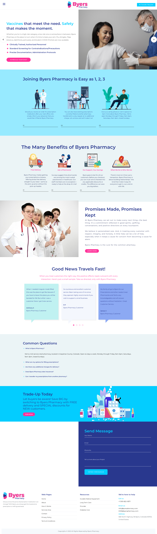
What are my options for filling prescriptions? (42, 362)
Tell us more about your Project (95, 459)
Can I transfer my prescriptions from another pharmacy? (46, 376)
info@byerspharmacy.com (128, 508)
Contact (44, 514)
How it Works (46, 506)
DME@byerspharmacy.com (128, 511)
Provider (83, 506)
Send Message (96, 472)
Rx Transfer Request (146, 5)
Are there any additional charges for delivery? (42, 367)
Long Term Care (85, 502)
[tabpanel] (41, 302)
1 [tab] (73, 325)
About (44, 502)
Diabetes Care (85, 510)
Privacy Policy (46, 517)
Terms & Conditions (48, 521)
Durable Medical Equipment (90, 499)
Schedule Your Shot (18, 60)
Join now (29, 414)
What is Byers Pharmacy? (34, 348)
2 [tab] (76, 325)
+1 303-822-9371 (125, 501)
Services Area (46, 510)
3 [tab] (79, 325)
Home (44, 499)
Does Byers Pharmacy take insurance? (39, 372)
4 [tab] (82, 325)
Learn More (92, 251)
